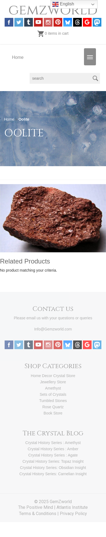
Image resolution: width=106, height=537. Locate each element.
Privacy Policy (73, 513)
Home (18, 57)
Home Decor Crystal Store (53, 376)
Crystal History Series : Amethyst (53, 442)
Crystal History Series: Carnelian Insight (52, 474)
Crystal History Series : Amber (53, 449)
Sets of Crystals (53, 394)
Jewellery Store (53, 382)
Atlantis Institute (72, 507)
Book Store (52, 413)
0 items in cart (53, 33)
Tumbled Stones (53, 400)
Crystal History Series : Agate (53, 455)
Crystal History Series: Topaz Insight (53, 461)
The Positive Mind (35, 507)
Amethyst (53, 388)
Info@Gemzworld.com (53, 329)
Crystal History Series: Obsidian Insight (53, 467)
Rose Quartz (53, 407)
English (63, 4)
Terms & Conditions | (39, 513)
